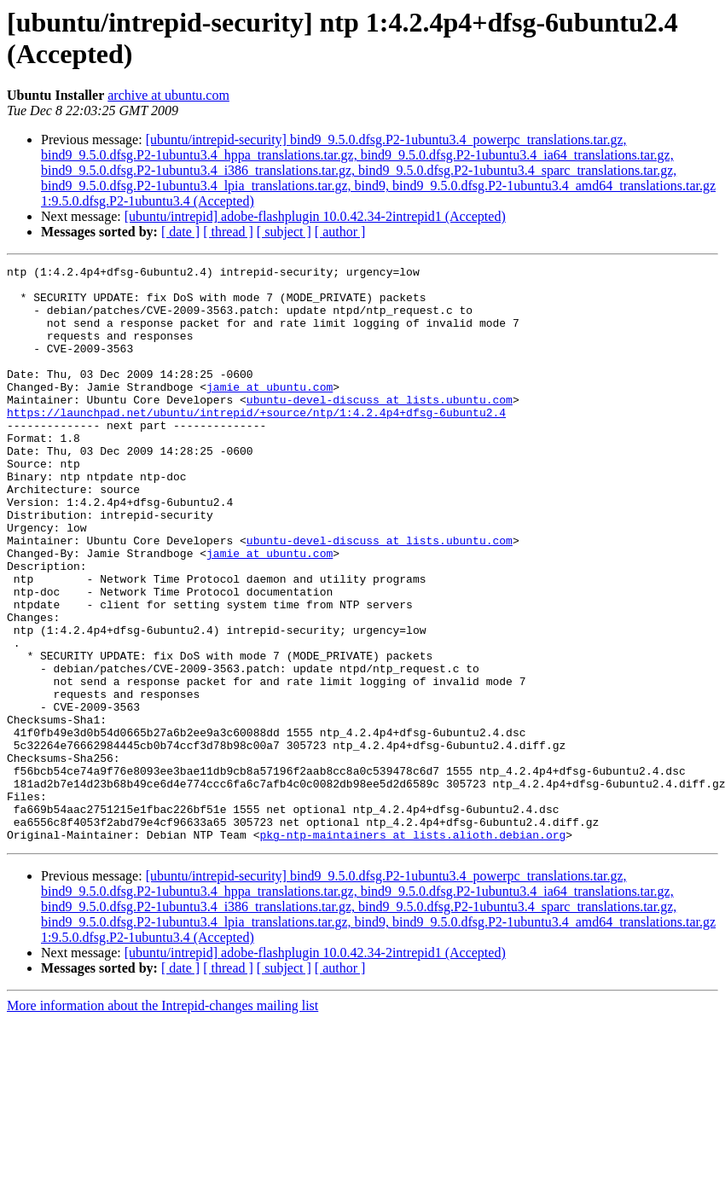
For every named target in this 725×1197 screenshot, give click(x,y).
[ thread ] (228, 231)
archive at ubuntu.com (168, 95)
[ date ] (180, 231)
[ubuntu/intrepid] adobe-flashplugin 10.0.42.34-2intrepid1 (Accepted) (315, 216)
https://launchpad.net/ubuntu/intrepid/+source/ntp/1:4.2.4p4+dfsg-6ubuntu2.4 (256, 442)
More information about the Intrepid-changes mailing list (162, 1120)
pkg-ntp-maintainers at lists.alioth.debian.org (412, 949)
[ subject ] (284, 231)
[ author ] (340, 231)
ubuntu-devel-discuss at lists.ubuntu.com (379, 427)
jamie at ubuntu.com (269, 412)
